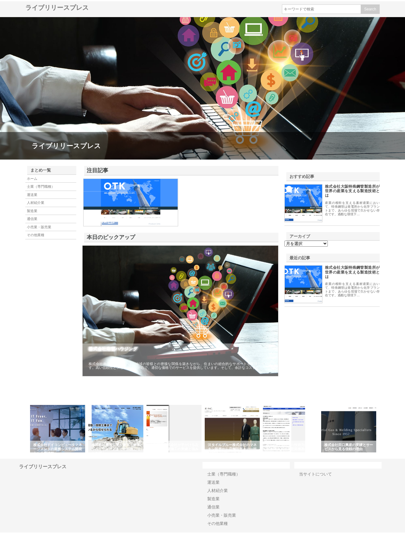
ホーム (32, 178)
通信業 (32, 219)
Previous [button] (24, 428)
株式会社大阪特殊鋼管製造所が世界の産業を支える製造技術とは (352, 191)
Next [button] (381, 428)
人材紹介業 (35, 203)
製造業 (32, 211)
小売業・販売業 (39, 227)
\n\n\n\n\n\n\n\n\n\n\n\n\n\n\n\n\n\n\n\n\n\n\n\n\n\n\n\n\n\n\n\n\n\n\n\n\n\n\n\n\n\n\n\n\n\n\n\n (306, 244)
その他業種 (35, 235)
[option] (57, 428)
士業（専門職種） (41, 186)
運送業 (32, 195)
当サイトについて (315, 474)
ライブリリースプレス (57, 7)
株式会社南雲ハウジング (113, 348)
